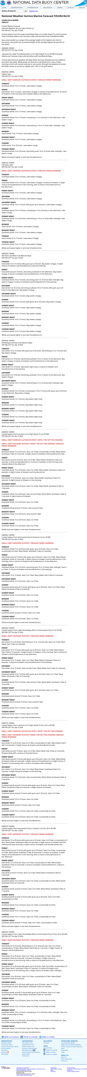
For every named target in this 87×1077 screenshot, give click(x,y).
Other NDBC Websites (69, 1041)
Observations (16, 8)
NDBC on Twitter (47, 1037)
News (59, 8)
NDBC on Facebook (10, 1037)
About (81, 8)
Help (51, 1070)
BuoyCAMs (4, 1050)
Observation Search (7, 1045)
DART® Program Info (28, 1045)
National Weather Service (23, 1070)
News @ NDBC (48, 1048)
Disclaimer (53, 1068)
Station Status (26, 1054)
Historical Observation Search (9, 1046)
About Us (64, 1055)
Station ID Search (9, 11)
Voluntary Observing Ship (29, 1048)
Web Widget (4, 1054)
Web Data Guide (26, 1050)
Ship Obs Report (6, 1048)
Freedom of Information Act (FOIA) (77, 1069)
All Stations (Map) (6, 1043)
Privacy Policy (71, 1068)
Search (70, 8)
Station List (33, 11)
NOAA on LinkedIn (29, 1037)
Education (47, 8)
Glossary (52, 1071)
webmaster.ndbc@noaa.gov (24, 1075)
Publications (25, 1056)
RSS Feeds (5, 1052)
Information (32, 8)
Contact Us (64, 1061)
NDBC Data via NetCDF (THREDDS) (71, 1045)
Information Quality (56, 1069)
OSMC (63, 1052)
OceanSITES (64, 1050)
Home (4, 8)
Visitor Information (66, 1059)
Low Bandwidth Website (68, 1043)
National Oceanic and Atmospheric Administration (30, 1069)
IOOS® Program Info (28, 1046)
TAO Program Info (27, 1043)
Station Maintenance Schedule (31, 1052)
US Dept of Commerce (22, 1068)
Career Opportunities (73, 1071)
